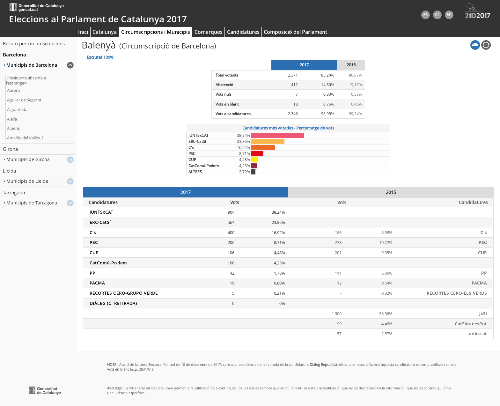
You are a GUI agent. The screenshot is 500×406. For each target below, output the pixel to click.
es (425, 14)
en (449, 14)
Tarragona (14, 192)
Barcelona (14, 54)
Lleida (9, 170)
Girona (10, 149)
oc (437, 14)
